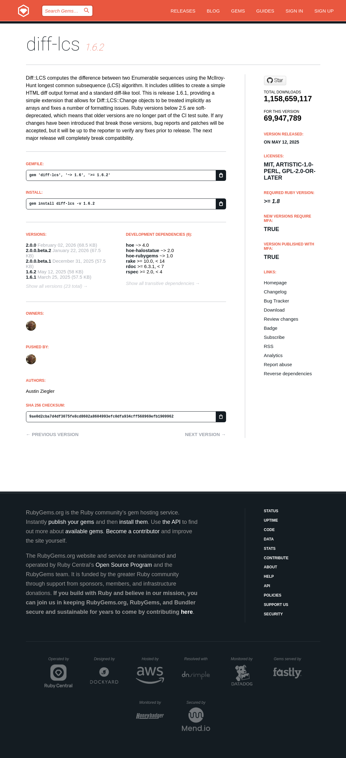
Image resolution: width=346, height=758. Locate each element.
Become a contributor (133, 531)
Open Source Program (124, 565)
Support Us (276, 605)
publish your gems (71, 522)
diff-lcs (53, 44)
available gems (84, 531)
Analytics (273, 355)
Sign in (294, 10)
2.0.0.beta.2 (38, 250)
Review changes (281, 319)
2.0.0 (31, 245)
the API (172, 522)
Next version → (205, 434)
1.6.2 (31, 271)
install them (133, 522)
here (187, 612)
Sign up (324, 10)
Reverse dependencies (288, 373)
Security (273, 614)
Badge (270, 328)
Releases (183, 10)
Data (269, 539)
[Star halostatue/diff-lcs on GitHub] (275, 80)
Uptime (271, 520)
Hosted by (153, 659)
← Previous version (52, 434)
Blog (213, 10)
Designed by (106, 659)
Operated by (60, 661)
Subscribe (274, 337)
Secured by (198, 702)
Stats (270, 548)
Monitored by (243, 659)
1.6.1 (31, 277)
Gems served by (288, 659)
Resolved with (197, 659)
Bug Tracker (276, 300)
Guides (265, 10)
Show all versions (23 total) (54, 286)
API (267, 586)
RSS (269, 346)
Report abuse (278, 364)
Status (271, 511)
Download (274, 310)
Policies (272, 595)
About (270, 567)
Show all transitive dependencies (160, 283)
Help (269, 576)
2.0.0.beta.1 (38, 261)
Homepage (275, 282)
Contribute (276, 558)
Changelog (275, 291)
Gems (238, 10)
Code (269, 530)
